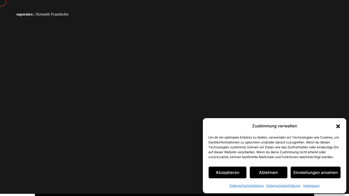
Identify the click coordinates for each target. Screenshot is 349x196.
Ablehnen (268, 172)
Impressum (311, 185)
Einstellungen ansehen (315, 172)
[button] (338, 126)
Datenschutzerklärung (247, 185)
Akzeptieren (227, 172)
